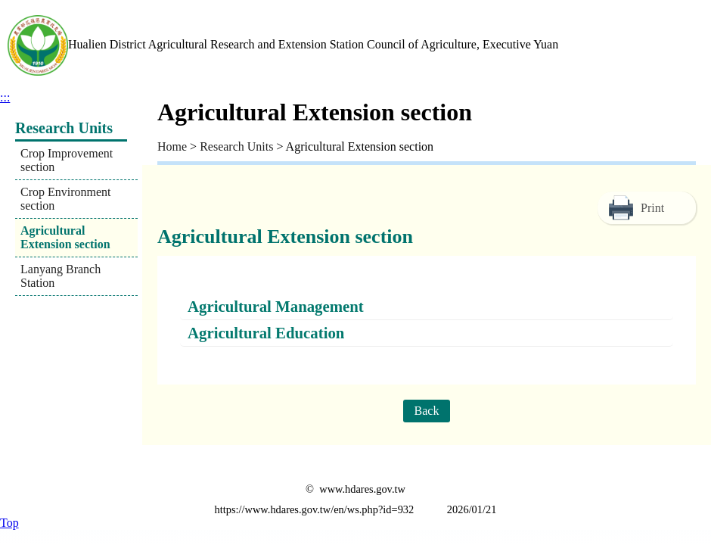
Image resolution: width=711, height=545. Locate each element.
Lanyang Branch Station (60, 276)
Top (9, 522)
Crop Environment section (65, 198)
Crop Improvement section (66, 160)
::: (5, 97)
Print (652, 207)
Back (426, 410)
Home (172, 146)
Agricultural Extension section (65, 237)
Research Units (236, 146)
